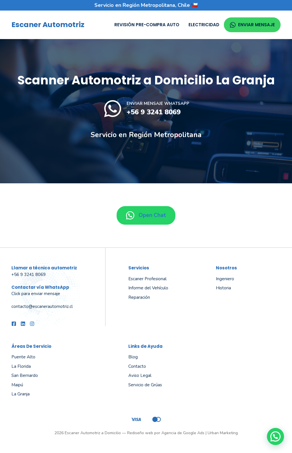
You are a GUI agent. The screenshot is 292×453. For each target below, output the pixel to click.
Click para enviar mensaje (35, 293)
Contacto (137, 366)
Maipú (17, 385)
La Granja (20, 394)
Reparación (139, 297)
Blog (133, 357)
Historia (223, 288)
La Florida (21, 366)
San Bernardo (24, 375)
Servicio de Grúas (145, 385)
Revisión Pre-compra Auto (146, 25)
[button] (275, 436)
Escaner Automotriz (47, 25)
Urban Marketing (223, 433)
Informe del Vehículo (148, 288)
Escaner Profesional (147, 279)
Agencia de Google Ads (182, 433)
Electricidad (203, 25)
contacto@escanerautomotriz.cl (42, 306)
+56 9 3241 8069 (154, 112)
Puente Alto (23, 357)
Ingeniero (225, 279)
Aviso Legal (139, 375)
